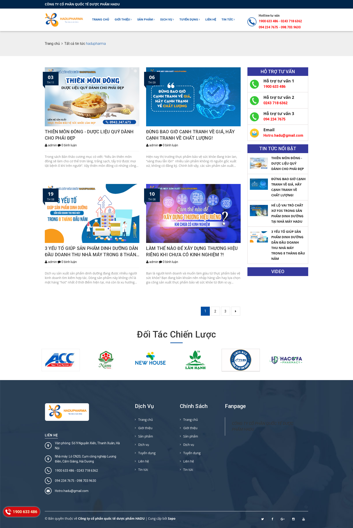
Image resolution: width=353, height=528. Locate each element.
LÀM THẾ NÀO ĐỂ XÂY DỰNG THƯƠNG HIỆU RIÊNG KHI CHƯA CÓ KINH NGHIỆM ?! (192, 251)
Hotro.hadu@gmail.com (283, 135)
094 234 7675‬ (268, 27)
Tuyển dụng (189, 19)
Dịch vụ (167, 19)
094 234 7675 (274, 119)
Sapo (172, 518)
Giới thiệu (123, 19)
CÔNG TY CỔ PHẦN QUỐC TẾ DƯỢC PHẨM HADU (262, 426)
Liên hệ (210, 19)
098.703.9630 (291, 27)
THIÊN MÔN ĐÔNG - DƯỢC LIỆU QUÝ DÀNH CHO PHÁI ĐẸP (89, 135)
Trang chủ (100, 19)
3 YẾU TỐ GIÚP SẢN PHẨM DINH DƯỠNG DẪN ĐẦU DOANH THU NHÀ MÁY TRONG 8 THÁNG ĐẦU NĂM (92, 252)
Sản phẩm (146, 19)
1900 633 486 (268, 21)
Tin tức (228, 19)
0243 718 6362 (291, 21)
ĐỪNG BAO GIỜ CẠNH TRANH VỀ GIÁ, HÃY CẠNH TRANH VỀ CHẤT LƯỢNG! (190, 135)
